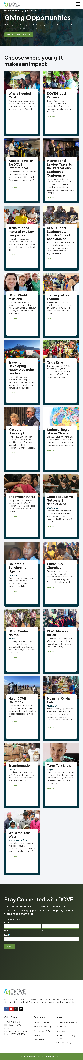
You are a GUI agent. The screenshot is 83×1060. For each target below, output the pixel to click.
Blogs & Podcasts (41, 1022)
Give (14, 10)
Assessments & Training (44, 1031)
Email (7, 935)
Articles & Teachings (43, 1027)
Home (7, 10)
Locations (60, 1031)
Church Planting (63, 1042)
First (6, 930)
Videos (37, 1035)
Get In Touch (10, 1017)
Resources (39, 1017)
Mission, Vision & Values (66, 1022)
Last (43, 930)
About (59, 1017)
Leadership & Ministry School (65, 1036)
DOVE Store (39, 1040)
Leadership (61, 1027)
